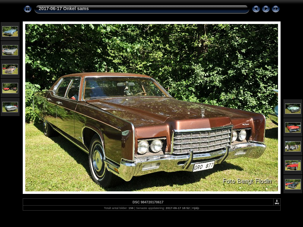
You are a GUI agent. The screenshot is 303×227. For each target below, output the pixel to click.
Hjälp (195, 208)
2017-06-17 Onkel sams (64, 8)
